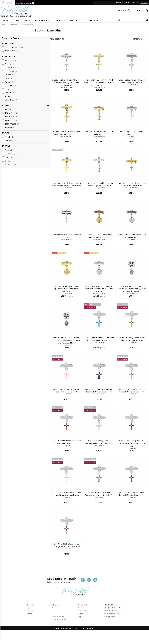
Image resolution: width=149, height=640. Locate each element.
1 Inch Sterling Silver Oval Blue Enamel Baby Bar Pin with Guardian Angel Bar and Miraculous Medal (53, 345)
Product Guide (83, 612)
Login (28, 615)
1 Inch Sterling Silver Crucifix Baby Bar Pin (53, 238)
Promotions (82, 618)
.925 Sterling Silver (12, 47)
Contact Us (30, 612)
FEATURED (93, 20)
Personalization (83, 615)
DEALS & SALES (77, 20)
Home (3, 25)
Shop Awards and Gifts (59, 627)
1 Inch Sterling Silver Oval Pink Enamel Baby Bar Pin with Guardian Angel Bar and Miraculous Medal (129, 293)
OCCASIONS (60, 20)
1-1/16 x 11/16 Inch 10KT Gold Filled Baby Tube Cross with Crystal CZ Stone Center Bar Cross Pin (91, 84)
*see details (144, 3)
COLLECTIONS (23, 20)
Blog (79, 624)
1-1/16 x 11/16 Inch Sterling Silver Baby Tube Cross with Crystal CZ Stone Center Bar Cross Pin (54, 84)
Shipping (29, 618)
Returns (29, 621)
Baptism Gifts (13, 25)
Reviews (80, 621)
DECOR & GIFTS (42, 20)
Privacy (54, 615)
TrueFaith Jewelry (58, 624)
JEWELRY (7, 20)
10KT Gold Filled (11, 51)
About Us (55, 612)
